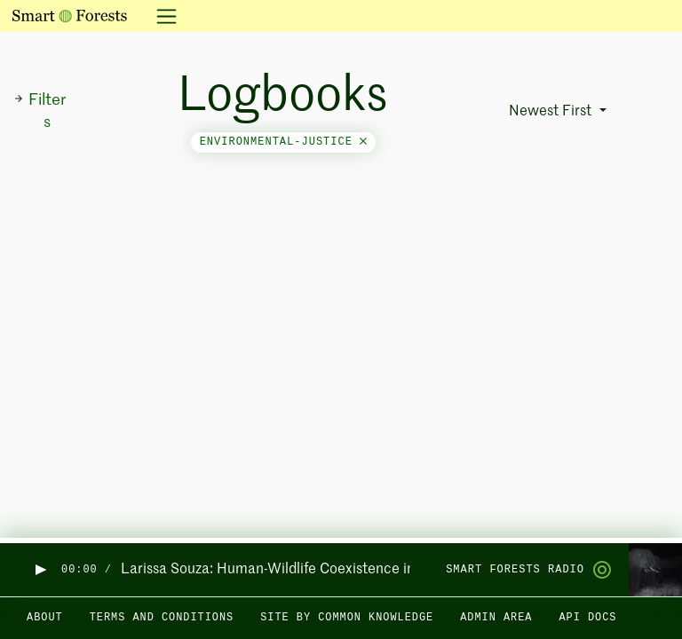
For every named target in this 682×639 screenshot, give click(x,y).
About (45, 617)
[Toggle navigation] (161, 16)
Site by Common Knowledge (346, 617)
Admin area (496, 617)
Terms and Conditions (162, 617)
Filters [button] (39, 111)
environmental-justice (283, 142)
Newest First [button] (552, 112)
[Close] (363, 142)
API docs (587, 617)
